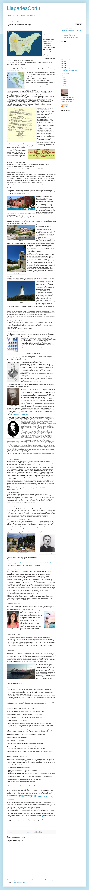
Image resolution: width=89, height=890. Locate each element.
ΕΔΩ (43, 816)
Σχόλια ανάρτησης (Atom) (19, 882)
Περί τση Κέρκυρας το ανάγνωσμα (70, 37)
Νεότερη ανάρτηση (11, 879)
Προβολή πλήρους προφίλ (67, 101)
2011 (63, 85)
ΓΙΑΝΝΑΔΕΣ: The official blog (68, 35)
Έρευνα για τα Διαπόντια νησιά (70, 70)
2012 (63, 83)
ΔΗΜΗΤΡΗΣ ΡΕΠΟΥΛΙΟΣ (68, 97)
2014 (63, 79)
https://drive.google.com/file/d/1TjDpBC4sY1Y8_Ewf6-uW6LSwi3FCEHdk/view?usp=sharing (30, 796)
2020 (63, 61)
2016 (63, 67)
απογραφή (12, 70)
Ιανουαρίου (66, 75)
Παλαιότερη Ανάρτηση (50, 879)
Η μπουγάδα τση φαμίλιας (68, 33)
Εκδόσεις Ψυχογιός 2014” (27, 609)
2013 (63, 81)
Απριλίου (66, 73)
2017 (63, 65)
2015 (63, 77)
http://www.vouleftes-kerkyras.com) (32, 381)
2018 (63, 63)
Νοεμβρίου (66, 69)
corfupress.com (12, 563)
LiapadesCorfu (23, 8)
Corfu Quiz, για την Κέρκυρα (68, 32)
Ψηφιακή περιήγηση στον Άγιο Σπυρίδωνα (71, 30)
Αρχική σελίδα (30, 879)
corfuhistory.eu (31, 488)
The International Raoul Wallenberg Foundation (36, 347)
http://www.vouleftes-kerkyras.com (18, 414)
